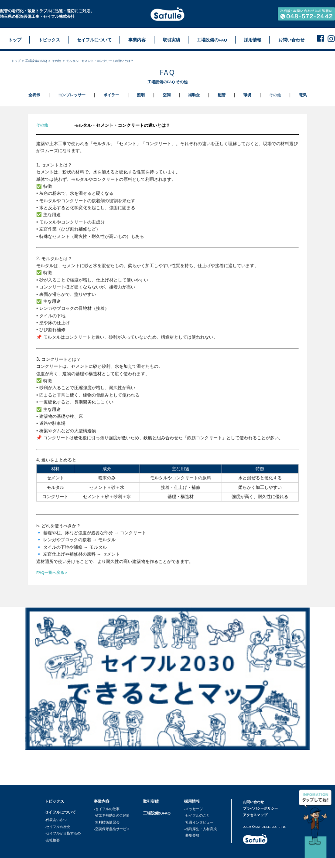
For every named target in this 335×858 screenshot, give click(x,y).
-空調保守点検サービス (112, 829)
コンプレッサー (71, 95)
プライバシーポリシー (260, 809)
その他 (56, 60)
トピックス (54, 801)
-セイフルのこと (197, 815)
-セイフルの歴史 (57, 827)
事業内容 (101, 801)
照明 (141, 95)
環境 (247, 95)
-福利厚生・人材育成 (200, 829)
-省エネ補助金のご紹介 (112, 815)
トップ (16, 60)
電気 (303, 95)
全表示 (34, 95)
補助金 (194, 95)
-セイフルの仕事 (107, 809)
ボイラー (111, 95)
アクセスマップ (255, 815)
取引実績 (151, 801)
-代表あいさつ (55, 820)
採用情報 (192, 801)
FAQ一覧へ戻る (50, 572)
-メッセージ (193, 809)
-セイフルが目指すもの (62, 833)
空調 (167, 95)
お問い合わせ (253, 802)
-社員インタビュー (198, 822)
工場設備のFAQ (36, 60)
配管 (222, 95)
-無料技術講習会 (107, 822)
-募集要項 (191, 836)
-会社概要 (52, 840)
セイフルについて (60, 812)
